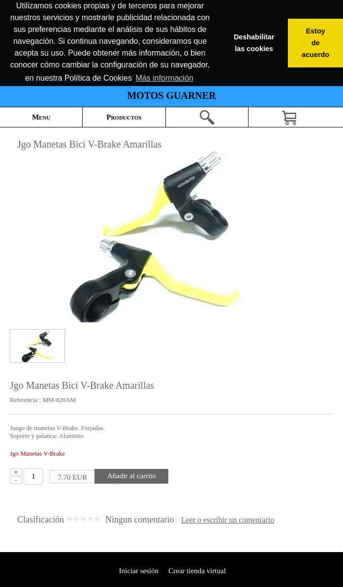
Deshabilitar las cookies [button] (254, 43)
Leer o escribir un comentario (227, 520)
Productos (123, 117)
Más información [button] (164, 78)
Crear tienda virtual (197, 571)
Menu (41, 117)
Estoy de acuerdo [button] (315, 43)
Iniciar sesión (137, 571)
